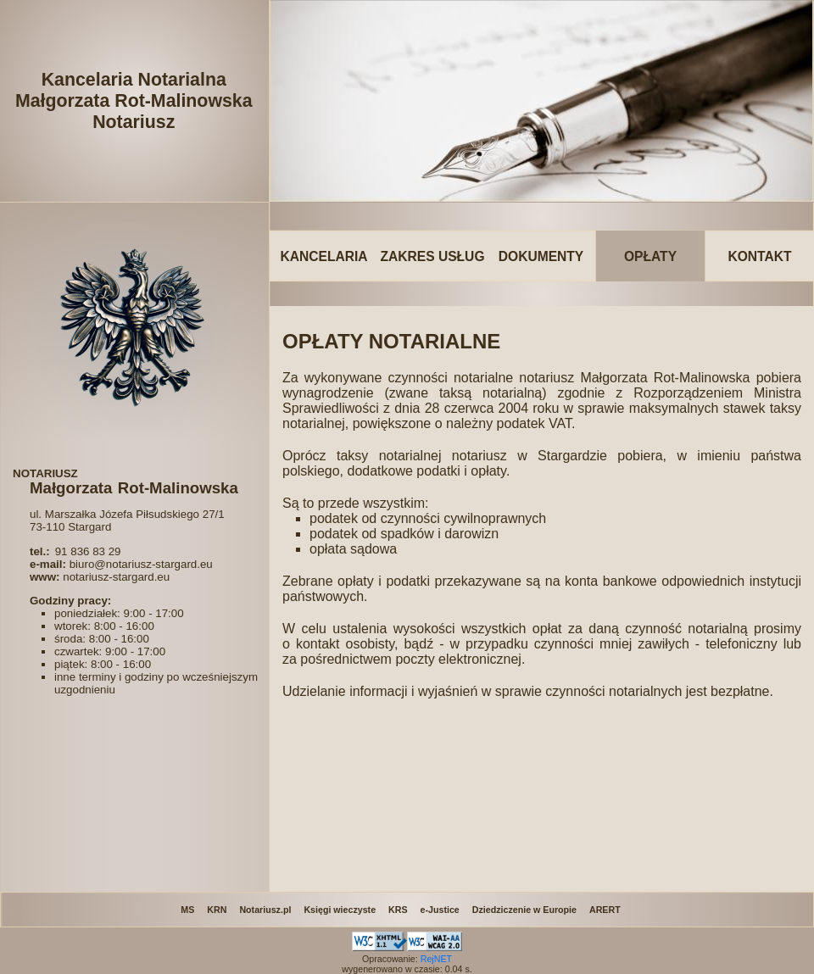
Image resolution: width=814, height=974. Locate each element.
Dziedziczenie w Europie (524, 909)
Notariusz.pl (265, 909)
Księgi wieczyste (340, 909)
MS (187, 909)
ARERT (605, 909)
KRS (398, 909)
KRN (216, 909)
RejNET (436, 959)
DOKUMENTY (541, 256)
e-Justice (440, 909)
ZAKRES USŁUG (432, 256)
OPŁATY (650, 256)
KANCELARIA (323, 256)
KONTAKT (759, 256)
